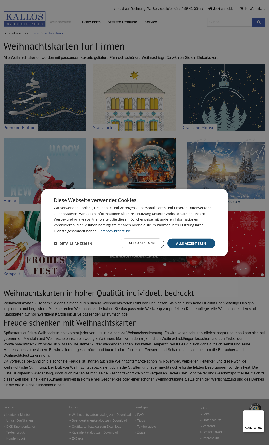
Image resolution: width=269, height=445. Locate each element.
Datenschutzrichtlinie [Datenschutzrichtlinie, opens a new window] (115, 230)
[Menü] (261, 413)
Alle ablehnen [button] (139, 243)
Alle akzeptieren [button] (190, 243)
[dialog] (134, 222)
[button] (73, 243)
